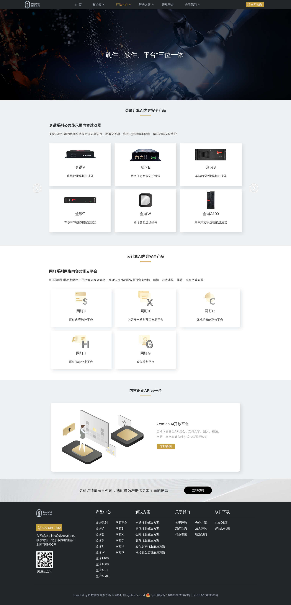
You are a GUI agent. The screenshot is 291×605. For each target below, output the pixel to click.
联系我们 (201, 534)
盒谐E (100, 534)
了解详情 (166, 446)
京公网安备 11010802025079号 (171, 595)
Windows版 (222, 528)
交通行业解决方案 (147, 522)
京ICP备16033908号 (205, 595)
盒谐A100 (102, 558)
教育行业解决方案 (147, 540)
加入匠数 (201, 528)
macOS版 (221, 522)
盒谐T (100, 546)
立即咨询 (256, 4)
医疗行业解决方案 (147, 528)
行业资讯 (181, 534)
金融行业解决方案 (147, 534)
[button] (254, 188)
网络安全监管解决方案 (150, 552)
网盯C (120, 540)
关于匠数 (181, 522)
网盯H (120, 546)
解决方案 (145, 4)
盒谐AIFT (102, 570)
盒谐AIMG (102, 576)
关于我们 (191, 4)
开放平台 (168, 4)
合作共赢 (201, 522)
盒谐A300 (102, 564)
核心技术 (99, 4)
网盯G (120, 552)
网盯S (120, 528)
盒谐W (100, 552)
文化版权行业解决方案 (150, 546)
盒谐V (100, 528)
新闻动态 (181, 528)
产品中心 (122, 4)
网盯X (120, 534)
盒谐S (100, 540)
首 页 (78, 4)
